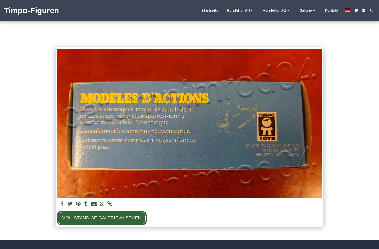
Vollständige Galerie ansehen (101, 218)
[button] (240, 10)
